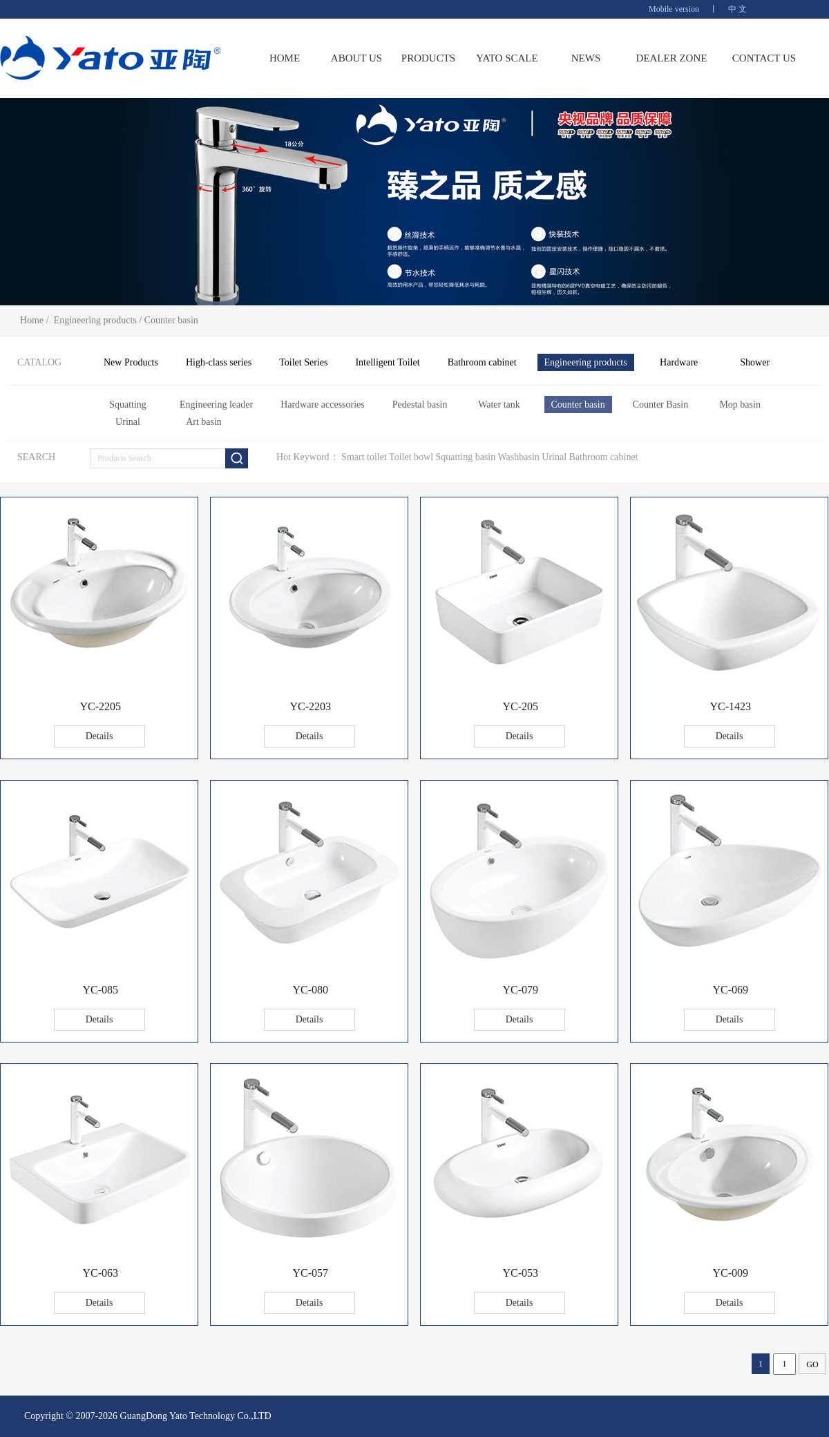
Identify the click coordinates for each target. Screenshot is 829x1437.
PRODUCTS (428, 58)
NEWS (586, 58)
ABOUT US (356, 58)
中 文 (737, 9)
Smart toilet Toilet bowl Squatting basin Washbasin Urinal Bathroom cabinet (489, 457)
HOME (284, 58)
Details (99, 736)
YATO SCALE (506, 58)
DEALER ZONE (671, 58)
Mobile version (674, 9)
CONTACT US (764, 58)
